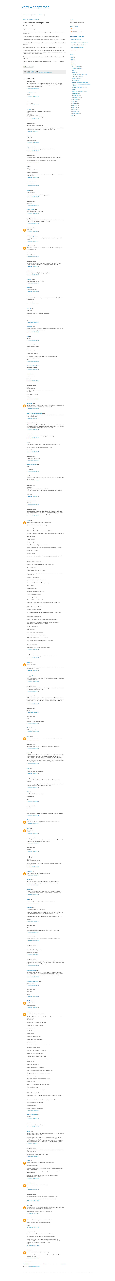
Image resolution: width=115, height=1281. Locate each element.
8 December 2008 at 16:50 (33, 875)
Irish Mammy (30, 675)
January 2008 (75, 113)
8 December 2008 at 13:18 (33, 763)
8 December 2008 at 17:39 (33, 894)
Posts (72, 29)
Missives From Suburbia (32, 981)
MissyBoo (29, 279)
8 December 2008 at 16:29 (33, 866)
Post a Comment (28, 1261)
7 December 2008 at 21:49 (33, 223)
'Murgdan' (29, 296)
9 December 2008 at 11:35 (33, 1118)
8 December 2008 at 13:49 (33, 801)
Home (24, 15)
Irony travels (73, 50)
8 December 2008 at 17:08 (33, 885)
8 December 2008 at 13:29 (33, 787)
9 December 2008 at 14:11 (33, 1143)
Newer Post (26, 1264)
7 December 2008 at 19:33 (33, 96)
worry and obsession (48, 72)
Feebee (28, 662)
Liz (27, 166)
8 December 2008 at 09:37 (33, 657)
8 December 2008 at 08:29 (33, 515)
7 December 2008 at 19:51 (33, 131)
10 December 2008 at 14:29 (33, 1200)
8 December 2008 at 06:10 (33, 496)
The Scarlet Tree (31, 423)
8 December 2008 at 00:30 (33, 322)
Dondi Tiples (30, 1183)
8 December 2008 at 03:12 (33, 418)
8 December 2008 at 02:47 (33, 399)
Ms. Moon (29, 109)
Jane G (28, 190)
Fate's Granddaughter (32, 1114)
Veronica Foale (30, 501)
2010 (72, 61)
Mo (27, 1123)
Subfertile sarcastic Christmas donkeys (80, 82)
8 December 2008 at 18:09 (33, 903)
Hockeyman (29, 403)
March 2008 (75, 109)
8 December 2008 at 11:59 (33, 740)
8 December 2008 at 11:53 (33, 731)
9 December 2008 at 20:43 (33, 1189)
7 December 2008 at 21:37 (33, 196)
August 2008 (75, 99)
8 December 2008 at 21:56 (33, 976)
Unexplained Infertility (39, 72)
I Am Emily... (30, 1000)
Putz (28, 899)
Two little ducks (75, 80)
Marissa (28, 374)
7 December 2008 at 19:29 (33, 88)
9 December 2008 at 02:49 (33, 996)
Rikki (28, 792)
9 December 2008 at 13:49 (33, 1126)
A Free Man (29, 227)
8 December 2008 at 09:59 (33, 670)
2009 (72, 63)
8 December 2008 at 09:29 (33, 649)
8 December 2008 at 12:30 (33, 748)
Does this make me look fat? (77, 47)
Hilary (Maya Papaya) (32, 365)
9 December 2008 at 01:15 (33, 985)
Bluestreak (29, 727)
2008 (72, 65)
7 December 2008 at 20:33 (33, 162)
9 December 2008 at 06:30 (33, 1007)
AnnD (28, 752)
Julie (28, 336)
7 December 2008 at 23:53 (33, 283)
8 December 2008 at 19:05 (33, 921)
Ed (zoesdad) (30, 147)
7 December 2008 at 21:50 (33, 231)
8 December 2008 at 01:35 (33, 380)
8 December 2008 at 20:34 (33, 940)
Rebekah (29, 889)
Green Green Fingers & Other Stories (79, 42)
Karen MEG (29, 907)
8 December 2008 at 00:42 (33, 332)
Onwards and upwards (77, 68)
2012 (72, 57)
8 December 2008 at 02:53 (33, 408)
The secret (74, 72)
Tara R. (28, 287)
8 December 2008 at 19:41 (33, 932)
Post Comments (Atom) (34, 1266)
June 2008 (74, 103)
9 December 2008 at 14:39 (33, 1156)
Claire (28, 736)
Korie (28, 768)
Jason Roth (29, 871)
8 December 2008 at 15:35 (33, 843)
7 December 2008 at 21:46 (33, 213)
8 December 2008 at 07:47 (33, 504)
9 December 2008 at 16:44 (33, 1178)
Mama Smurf (30, 182)
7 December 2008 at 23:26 (33, 274)
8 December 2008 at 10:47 (33, 703)
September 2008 (76, 97)
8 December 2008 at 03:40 (33, 437)
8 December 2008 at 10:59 (33, 723)
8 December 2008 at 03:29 (33, 429)
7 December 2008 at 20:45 (33, 177)
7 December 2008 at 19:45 (33, 118)
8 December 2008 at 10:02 (33, 681)
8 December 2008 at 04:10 (33, 460)
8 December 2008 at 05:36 (33, 481)
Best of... (35, 15)
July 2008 (74, 101)
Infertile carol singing (76, 78)
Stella (28, 828)
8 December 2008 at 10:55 (33, 712)
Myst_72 (29, 308)
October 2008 (75, 95)
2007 (72, 115)
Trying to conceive (30, 72)
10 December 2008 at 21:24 (33, 1213)
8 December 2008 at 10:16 (33, 691)
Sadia (28, 1205)
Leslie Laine (29, 245)
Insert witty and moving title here (78, 44)
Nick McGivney (30, 236)
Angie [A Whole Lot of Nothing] (34, 413)
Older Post (63, 1264)
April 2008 (74, 107)
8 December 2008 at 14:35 (33, 823)
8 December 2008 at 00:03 (33, 291)
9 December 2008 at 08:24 (33, 1110)
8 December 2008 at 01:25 (33, 361)
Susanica (29, 879)
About (29, 15)
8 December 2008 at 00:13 (33, 304)
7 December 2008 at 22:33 (33, 266)
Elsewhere (41, 15)
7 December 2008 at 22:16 (33, 256)
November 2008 (76, 93)
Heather (28, 1131)
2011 (72, 59)
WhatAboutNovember (32, 464)
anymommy (29, 326)
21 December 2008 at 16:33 (33, 1245)
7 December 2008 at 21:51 (33, 241)
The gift (73, 70)
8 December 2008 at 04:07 (33, 451)
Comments (74, 31)
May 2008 (74, 105)
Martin (28, 520)
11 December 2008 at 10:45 (33, 1227)
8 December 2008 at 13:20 (33, 773)
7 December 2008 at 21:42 (33, 205)
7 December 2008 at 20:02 (33, 142)
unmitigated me (30, 92)
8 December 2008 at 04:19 (33, 471)
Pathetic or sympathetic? (76, 39)
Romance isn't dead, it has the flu (79, 74)
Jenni (28, 271)
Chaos (28, 819)
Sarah (28, 136)
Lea (27, 101)
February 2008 (75, 111)
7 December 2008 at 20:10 (33, 150)
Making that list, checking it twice (79, 91)
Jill (27, 442)
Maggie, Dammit (30, 209)
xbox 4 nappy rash (35, 7)
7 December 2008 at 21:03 (33, 185)
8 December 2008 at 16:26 (33, 851)
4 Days (73, 89)
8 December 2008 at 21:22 (33, 965)
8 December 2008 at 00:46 (33, 340)
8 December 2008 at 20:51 (33, 954)
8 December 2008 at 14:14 (33, 815)
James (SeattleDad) (31, 970)
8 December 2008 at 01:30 (33, 369)
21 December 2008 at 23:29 (33, 1258)
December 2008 (76, 66)
